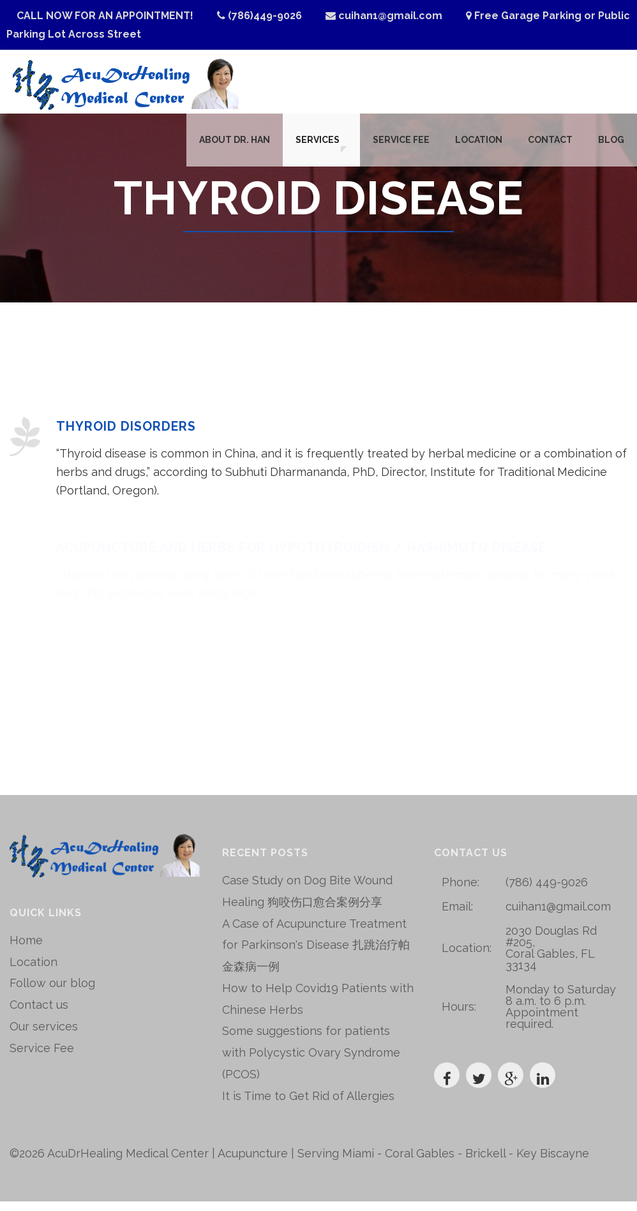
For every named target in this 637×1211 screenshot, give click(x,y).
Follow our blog (52, 992)
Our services (44, 1036)
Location (478, 145)
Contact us (39, 1014)
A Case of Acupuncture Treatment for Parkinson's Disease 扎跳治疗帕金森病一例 (316, 954)
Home (26, 949)
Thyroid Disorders (126, 436)
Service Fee (401, 145)
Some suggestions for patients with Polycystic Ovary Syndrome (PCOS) (311, 1062)
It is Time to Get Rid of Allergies (308, 1105)
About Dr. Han (229, 145)
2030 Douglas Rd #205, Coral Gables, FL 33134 (551, 957)
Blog (611, 145)
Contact (550, 145)
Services (312, 145)
